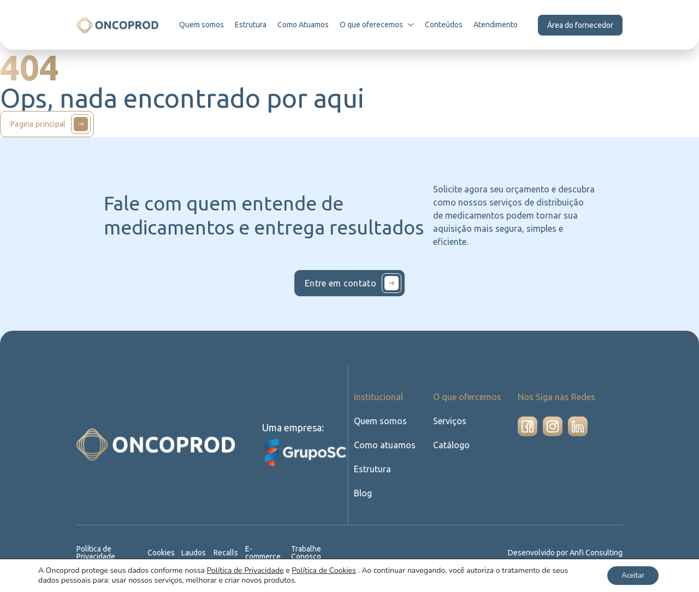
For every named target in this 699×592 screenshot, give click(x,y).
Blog (362, 492)
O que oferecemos (378, 24)
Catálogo (450, 444)
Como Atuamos (304, 24)
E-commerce (263, 552)
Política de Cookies (324, 570)
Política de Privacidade (96, 552)
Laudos (194, 552)
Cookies (162, 552)
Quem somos (202, 24)
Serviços (449, 420)
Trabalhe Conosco (307, 552)
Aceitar (630, 575)
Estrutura (252, 24)
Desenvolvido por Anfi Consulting (567, 552)
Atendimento (495, 24)
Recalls (226, 552)
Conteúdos (444, 24)
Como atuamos (383, 444)
